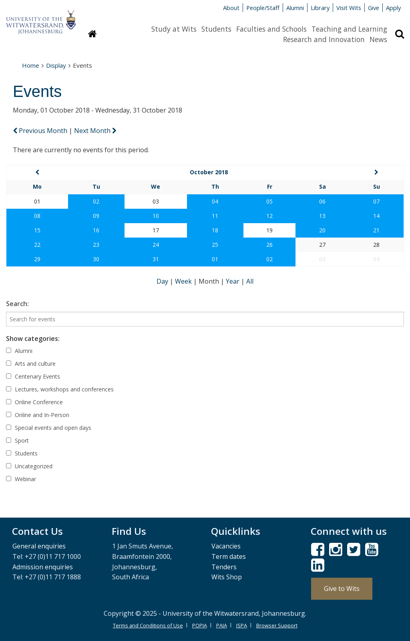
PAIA (221, 625)
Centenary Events (33, 376)
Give (373, 8)
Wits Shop (226, 576)
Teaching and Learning (349, 29)
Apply (393, 8)
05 (269, 201)
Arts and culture (31, 363)
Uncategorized (29, 466)
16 (96, 230)
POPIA (199, 625)
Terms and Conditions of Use (148, 625)
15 (37, 230)
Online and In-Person (37, 415)
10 (156, 216)
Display (56, 65)
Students (216, 29)
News (378, 39)
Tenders (224, 566)
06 (322, 201)
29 (37, 259)
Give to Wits (342, 588)
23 (96, 244)
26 (269, 244)
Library (320, 8)
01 (215, 259)
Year (233, 281)
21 (376, 230)
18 (215, 230)
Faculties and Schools (271, 29)
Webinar (21, 479)
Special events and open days (48, 427)
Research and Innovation (324, 39)
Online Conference (34, 402)
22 (37, 244)
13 (322, 216)
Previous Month (41, 130)
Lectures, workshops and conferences (60, 389)
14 (376, 216)
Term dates (228, 556)
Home (30, 65)
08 (37, 216)
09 (96, 216)
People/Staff (262, 8)
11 (215, 216)
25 (215, 244)
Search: (17, 303)
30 (96, 259)
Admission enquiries (42, 566)
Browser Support (276, 625)
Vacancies (226, 546)
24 (156, 244)
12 (269, 216)
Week (184, 281)
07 (376, 201)
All (249, 281)
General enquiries (39, 546)
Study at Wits (174, 29)
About (231, 8)
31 (156, 259)
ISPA (241, 625)
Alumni (295, 8)
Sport (17, 440)
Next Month (95, 130)
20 (322, 230)
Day (163, 281)
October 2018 (209, 172)
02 (96, 201)
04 (215, 201)
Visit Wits (348, 8)
